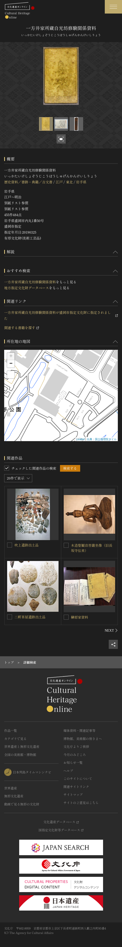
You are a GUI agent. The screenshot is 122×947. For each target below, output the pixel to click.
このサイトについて (77, 778)
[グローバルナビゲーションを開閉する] (113, 7)
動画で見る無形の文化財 (21, 804)
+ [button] (11, 356)
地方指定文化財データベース (26, 287)
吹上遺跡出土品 (27, 545)
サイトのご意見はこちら (81, 802)
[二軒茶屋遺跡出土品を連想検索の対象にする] (9, 616)
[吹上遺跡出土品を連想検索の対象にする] (9, 545)
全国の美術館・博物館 (20, 754)
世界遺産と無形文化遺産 (21, 746)
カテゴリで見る (15, 738)
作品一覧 (10, 730)
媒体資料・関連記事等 (79, 730)
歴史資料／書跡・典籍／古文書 (28, 181)
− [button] (11, 364)
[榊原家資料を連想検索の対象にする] (66, 617)
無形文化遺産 (13, 796)
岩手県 (81, 181)
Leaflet (80, 439)
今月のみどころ (74, 754)
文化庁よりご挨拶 (76, 746)
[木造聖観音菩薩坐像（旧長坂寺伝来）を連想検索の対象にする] (66, 545)
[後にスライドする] (111, 630)
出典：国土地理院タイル (102, 439)
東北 (69, 181)
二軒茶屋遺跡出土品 (30, 616)
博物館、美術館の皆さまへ (82, 738)
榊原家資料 (79, 617)
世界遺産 (10, 788)
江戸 (59, 181)
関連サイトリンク (76, 786)
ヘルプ (68, 770)
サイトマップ (73, 794)
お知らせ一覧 (73, 762)
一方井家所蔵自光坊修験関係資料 (30, 281)
